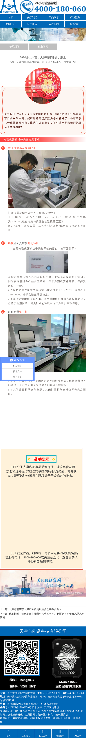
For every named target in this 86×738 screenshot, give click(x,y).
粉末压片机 (61, 714)
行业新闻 (43, 46)
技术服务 (32, 24)
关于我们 (32, 17)
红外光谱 (13, 311)
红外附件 (30, 714)
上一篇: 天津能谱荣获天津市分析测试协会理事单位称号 (31, 609)
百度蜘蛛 (12, 704)
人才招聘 (54, 24)
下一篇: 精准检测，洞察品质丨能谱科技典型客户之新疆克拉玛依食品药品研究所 (42, 615)
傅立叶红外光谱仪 (20, 711)
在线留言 (34, 704)
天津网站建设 (51, 707)
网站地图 (23, 704)
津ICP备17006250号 (20, 707)
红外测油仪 (50, 711)
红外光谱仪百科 (50, 704)
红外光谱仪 (21, 243)
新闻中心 (11, 24)
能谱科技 (20, 693)
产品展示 (54, 17)
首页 (10, 17)
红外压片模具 (45, 714)
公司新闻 (14, 46)
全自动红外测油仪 (67, 711)
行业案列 (75, 17)
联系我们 (75, 24)
